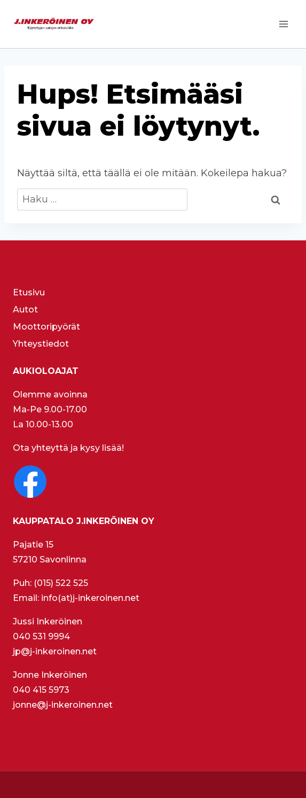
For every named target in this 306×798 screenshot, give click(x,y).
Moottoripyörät (46, 327)
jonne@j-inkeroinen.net (63, 705)
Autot (25, 309)
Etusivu (29, 292)
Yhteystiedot (41, 344)
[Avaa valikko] (283, 23)
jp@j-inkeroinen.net (55, 651)
